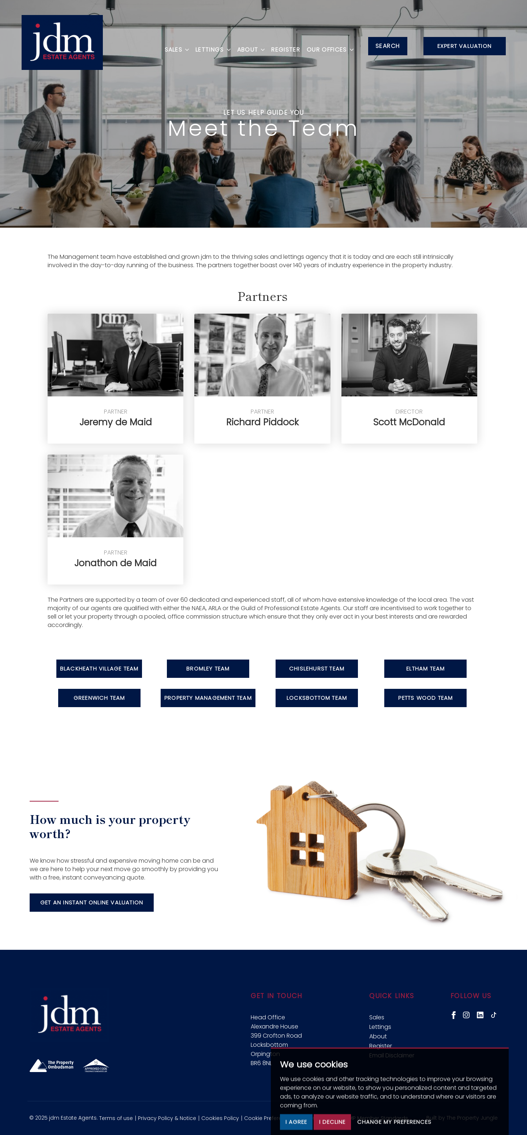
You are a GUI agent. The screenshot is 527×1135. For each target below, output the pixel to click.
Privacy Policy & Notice (167, 1118)
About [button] (248, 45)
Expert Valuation (464, 46)
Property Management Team (208, 698)
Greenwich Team (99, 698)
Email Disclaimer (391, 1055)
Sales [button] (174, 45)
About (378, 1036)
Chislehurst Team (316, 668)
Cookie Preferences (269, 1118)
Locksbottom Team (317, 698)
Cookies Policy (220, 1118)
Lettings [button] (210, 45)
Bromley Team (207, 668)
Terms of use (116, 1118)
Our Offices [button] (327, 45)
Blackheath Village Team (99, 668)
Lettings (380, 1027)
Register (283, 45)
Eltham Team (425, 668)
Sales (376, 1017)
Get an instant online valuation (91, 902)
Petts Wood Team (425, 698)
